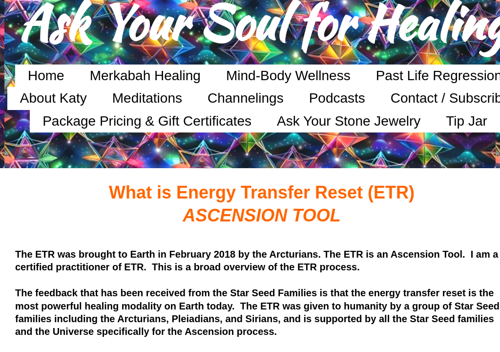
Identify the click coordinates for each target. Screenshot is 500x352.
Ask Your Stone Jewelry (348, 121)
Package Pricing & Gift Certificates (146, 121)
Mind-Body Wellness (288, 75)
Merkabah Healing (145, 75)
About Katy (53, 98)
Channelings (246, 98)
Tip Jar (466, 121)
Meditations (147, 98)
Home (46, 75)
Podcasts (337, 98)
